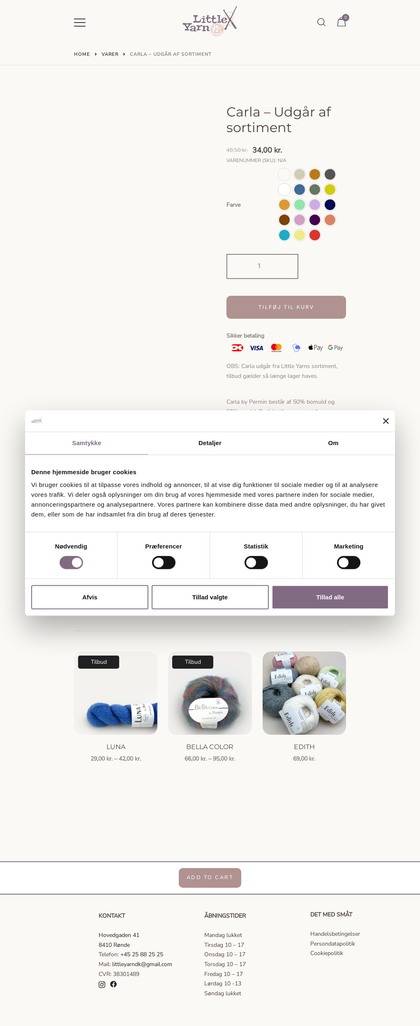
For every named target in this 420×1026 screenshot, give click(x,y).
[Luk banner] (386, 421)
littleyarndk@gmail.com (142, 963)
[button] (284, 174)
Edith (304, 746)
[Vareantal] (262, 266)
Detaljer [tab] (210, 442)
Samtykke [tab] (87, 442)
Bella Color (209, 746)
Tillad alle (330, 597)
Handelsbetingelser (335, 933)
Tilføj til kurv (286, 307)
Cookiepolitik (326, 952)
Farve (233, 205)
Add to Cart (210, 877)
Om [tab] (333, 442)
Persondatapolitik (332, 943)
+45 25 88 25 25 (141, 953)
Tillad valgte (210, 597)
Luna (115, 746)
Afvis (89, 597)
